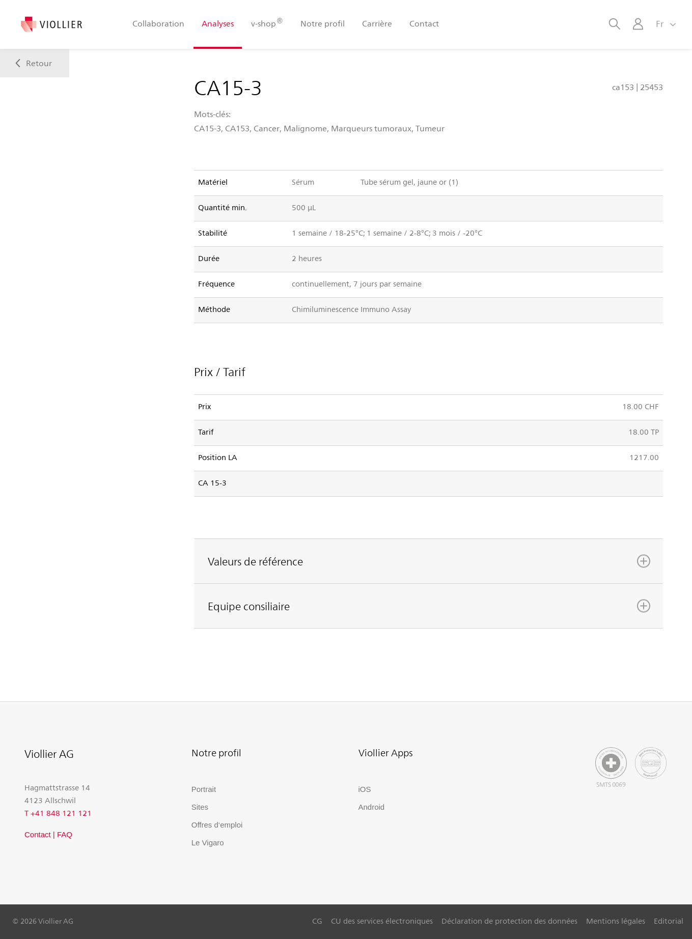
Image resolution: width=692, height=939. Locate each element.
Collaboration (158, 23)
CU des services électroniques (382, 921)
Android (371, 807)
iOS (364, 789)
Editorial (668, 921)
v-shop (267, 23)
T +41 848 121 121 (58, 813)
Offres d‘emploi (217, 824)
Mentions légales (615, 921)
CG (317, 921)
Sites (199, 807)
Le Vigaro (207, 842)
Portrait (203, 789)
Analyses (218, 23)
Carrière (377, 23)
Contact (424, 23)
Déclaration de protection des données (509, 921)
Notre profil (322, 23)
